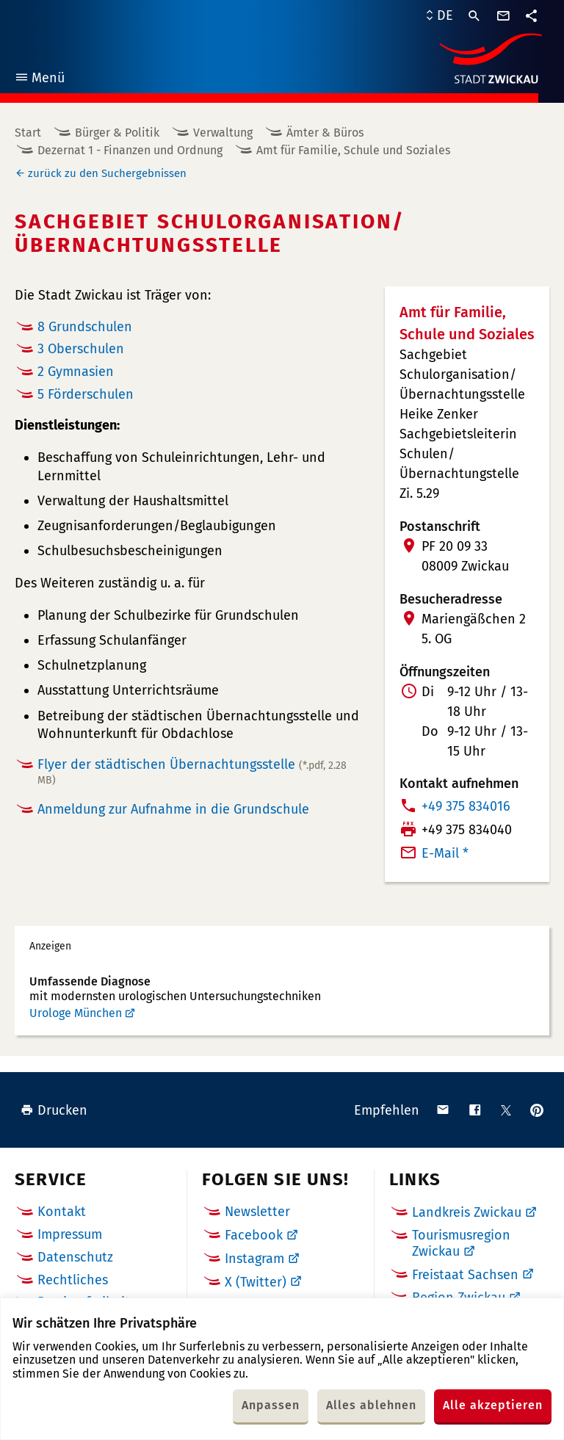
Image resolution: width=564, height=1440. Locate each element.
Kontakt (61, 1212)
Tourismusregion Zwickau (461, 1243)
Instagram (254, 1259)
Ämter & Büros (325, 133)
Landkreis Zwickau (466, 1212)
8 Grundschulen (84, 327)
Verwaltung (223, 133)
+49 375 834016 (466, 806)
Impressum (69, 1234)
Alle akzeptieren (493, 1405)
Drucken (54, 1110)
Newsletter (257, 1212)
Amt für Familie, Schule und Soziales (353, 150)
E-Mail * (445, 853)
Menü (39, 80)
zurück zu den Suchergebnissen (107, 173)
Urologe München (75, 1013)
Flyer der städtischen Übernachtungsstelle (192, 771)
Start (28, 133)
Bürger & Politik (117, 133)
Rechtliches (72, 1280)
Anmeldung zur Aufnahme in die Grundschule (173, 809)
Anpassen (271, 1405)
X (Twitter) (255, 1282)
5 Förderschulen (85, 394)
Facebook (254, 1235)
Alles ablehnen (371, 1405)
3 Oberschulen (80, 349)
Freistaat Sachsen (465, 1275)
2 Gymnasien (75, 371)
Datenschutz (75, 1257)
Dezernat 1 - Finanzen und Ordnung (130, 150)
